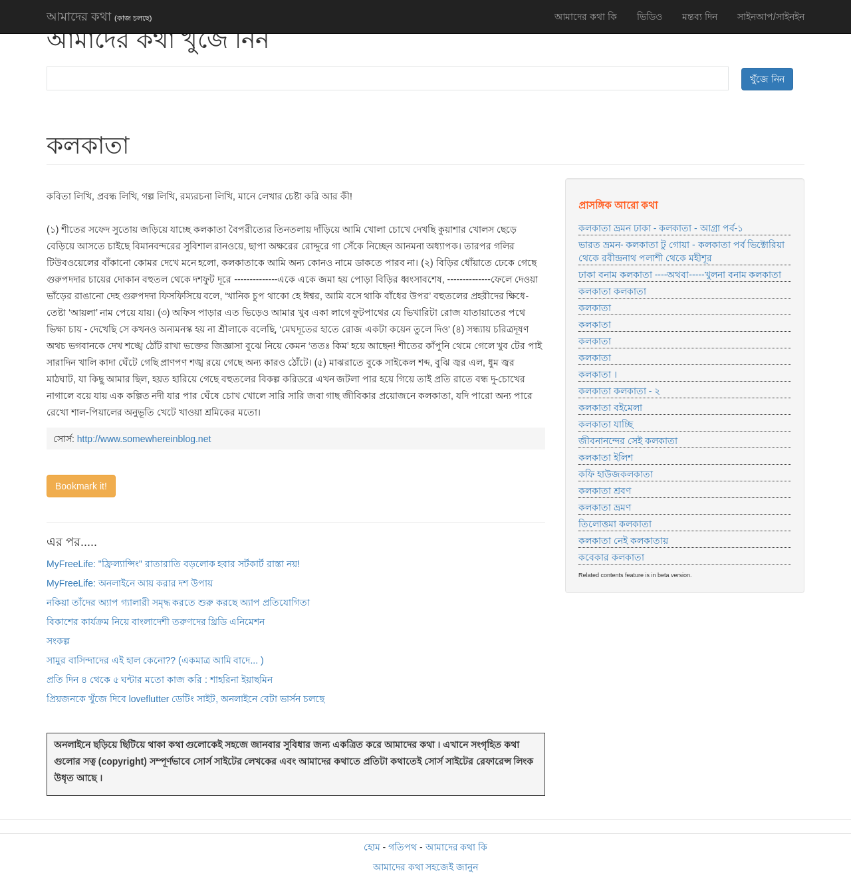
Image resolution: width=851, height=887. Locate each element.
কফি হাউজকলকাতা (615, 474)
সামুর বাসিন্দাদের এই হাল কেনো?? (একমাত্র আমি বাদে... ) (155, 660)
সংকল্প (58, 641)
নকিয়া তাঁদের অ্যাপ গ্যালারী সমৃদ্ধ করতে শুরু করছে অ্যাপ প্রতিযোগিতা (178, 602)
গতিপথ (402, 847)
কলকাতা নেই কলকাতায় (623, 540)
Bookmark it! (81, 486)
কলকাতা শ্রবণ (604, 490)
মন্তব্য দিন (699, 16)
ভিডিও (649, 16)
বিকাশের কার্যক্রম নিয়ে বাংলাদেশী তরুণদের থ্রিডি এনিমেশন (156, 621)
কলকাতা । (597, 374)
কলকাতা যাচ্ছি (605, 424)
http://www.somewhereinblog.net (144, 439)
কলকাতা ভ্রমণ (604, 507)
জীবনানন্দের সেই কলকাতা (627, 441)
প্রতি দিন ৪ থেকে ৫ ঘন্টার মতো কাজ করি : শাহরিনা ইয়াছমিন (160, 679)
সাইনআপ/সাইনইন (770, 16)
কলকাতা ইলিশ (605, 457)
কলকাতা (594, 308)
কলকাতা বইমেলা (610, 407)
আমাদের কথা (99, 16)
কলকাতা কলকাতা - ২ (619, 391)
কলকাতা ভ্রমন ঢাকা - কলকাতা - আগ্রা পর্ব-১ (660, 228)
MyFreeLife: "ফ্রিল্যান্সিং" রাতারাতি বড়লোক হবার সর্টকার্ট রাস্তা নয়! (173, 564)
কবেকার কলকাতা (611, 557)
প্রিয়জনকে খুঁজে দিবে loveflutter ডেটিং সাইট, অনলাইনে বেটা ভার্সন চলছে (185, 699)
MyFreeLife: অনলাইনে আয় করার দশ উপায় (130, 583)
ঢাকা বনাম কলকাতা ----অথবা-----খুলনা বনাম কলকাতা (679, 274)
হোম (372, 847)
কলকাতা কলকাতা (612, 291)
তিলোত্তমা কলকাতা (615, 524)
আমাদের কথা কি (585, 16)
